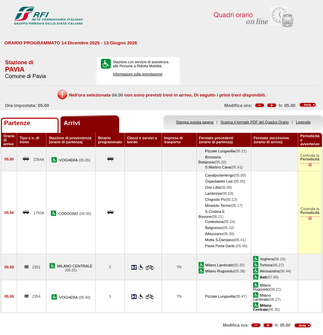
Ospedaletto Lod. (219, 181)
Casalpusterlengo (219, 175)
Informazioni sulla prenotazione (138, 74)
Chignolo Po (215, 199)
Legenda (303, 122)
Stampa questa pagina (194, 122)
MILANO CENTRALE (75, 266)
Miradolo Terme (218, 205)
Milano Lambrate (219, 265)
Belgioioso (213, 228)
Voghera (267, 259)
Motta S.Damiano (219, 240)
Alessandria (269, 271)
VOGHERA (69, 160)
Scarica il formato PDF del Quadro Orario (255, 122)
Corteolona (214, 222)
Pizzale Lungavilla (220, 151)
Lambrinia (213, 193)
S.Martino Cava (218, 167)
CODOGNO (69, 214)
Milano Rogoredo (219, 271)
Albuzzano (214, 234)
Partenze (17, 122)
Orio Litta (212, 187)
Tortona (266, 265)
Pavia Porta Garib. (220, 246)
